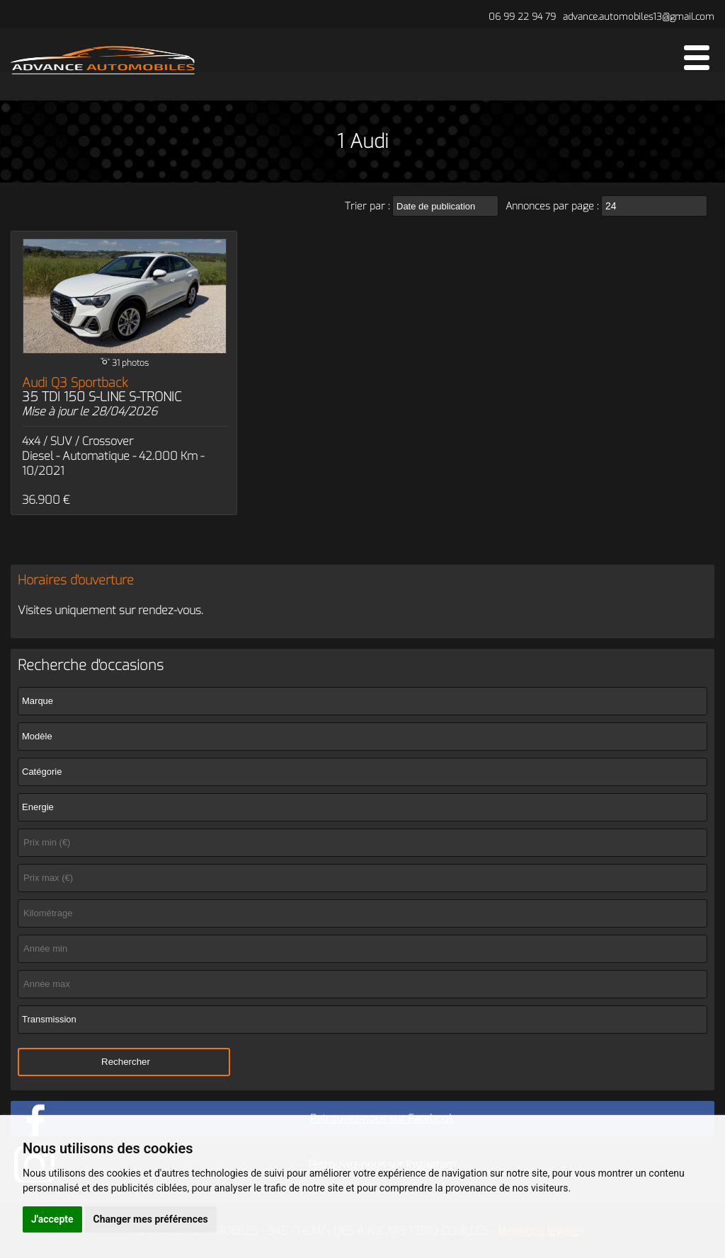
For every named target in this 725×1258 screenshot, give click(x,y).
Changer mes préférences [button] (150, 1219)
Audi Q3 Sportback (101, 389)
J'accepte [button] (52, 1219)
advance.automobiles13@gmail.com (638, 17)
